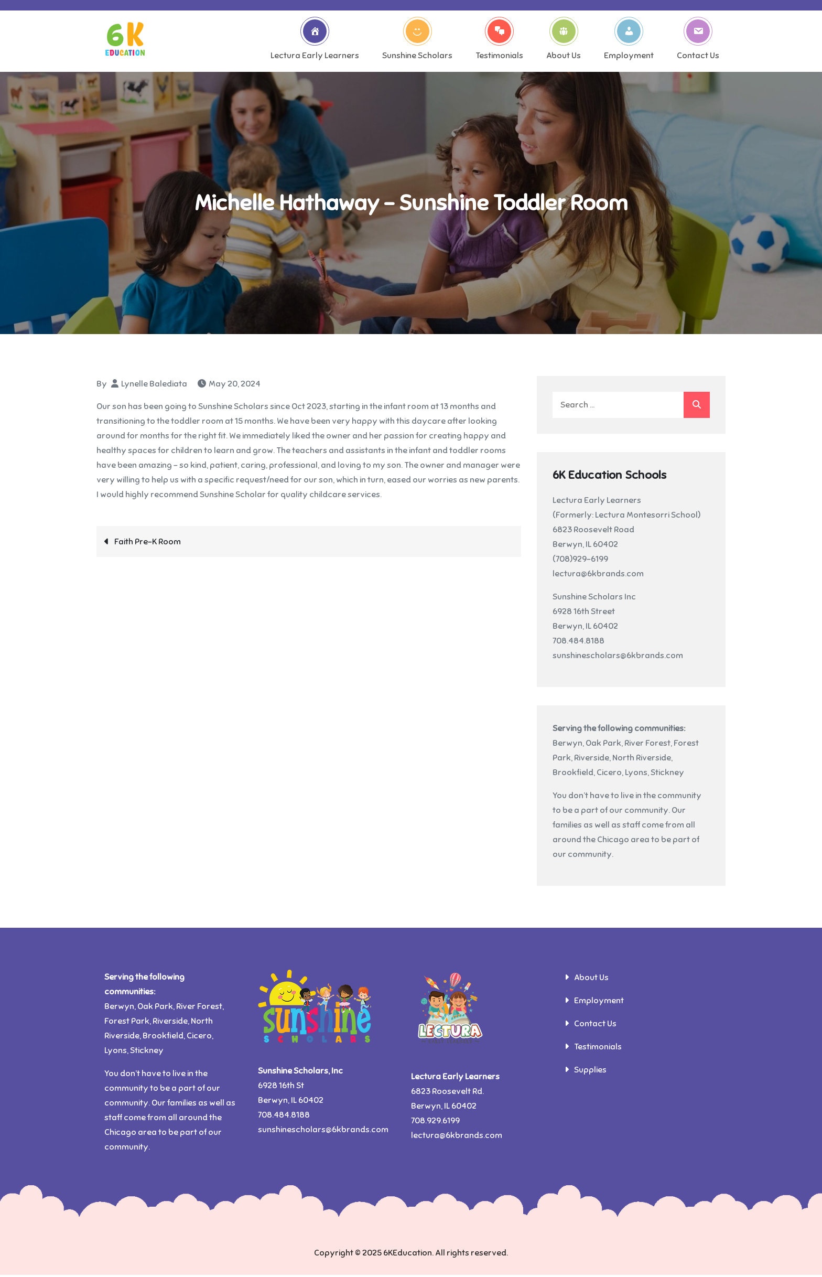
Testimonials (499, 41)
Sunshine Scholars (417, 41)
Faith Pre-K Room (147, 543)
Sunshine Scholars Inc (594, 599)
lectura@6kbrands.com (598, 576)
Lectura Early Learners (315, 41)
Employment (629, 41)
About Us (563, 41)
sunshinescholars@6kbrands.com (618, 657)
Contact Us (698, 41)
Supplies (590, 1072)
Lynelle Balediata (154, 385)
